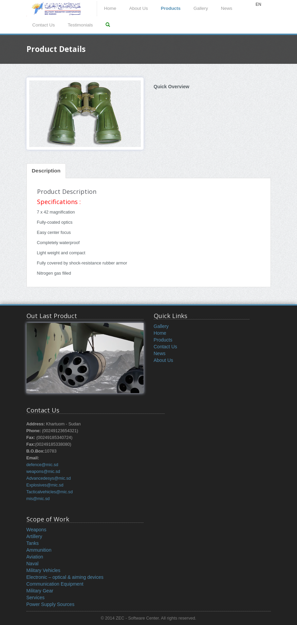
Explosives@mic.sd (44, 485)
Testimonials (80, 24)
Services (35, 597)
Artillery (34, 536)
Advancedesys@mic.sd (48, 478)
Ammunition (39, 550)
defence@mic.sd (42, 464)
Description (46, 170)
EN (258, 4)
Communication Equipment (54, 584)
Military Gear (39, 590)
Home (110, 8)
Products (171, 8)
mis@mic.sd (38, 498)
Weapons (36, 529)
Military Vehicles (43, 570)
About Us (138, 8)
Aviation (34, 556)
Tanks (32, 543)
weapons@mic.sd (43, 471)
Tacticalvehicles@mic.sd (49, 492)
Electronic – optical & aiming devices (65, 577)
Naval (32, 563)
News (227, 8)
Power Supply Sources (50, 604)
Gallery (200, 8)
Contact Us (43, 24)
